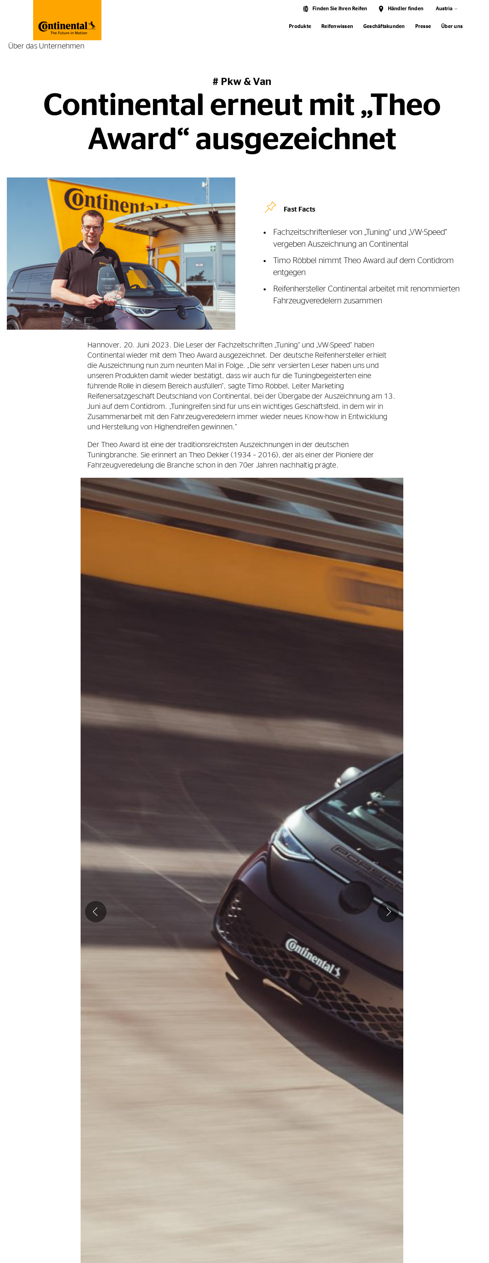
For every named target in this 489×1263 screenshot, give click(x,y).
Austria (444, 8)
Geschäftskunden (384, 26)
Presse (423, 26)
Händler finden (405, 8)
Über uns (452, 26)
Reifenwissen (337, 26)
